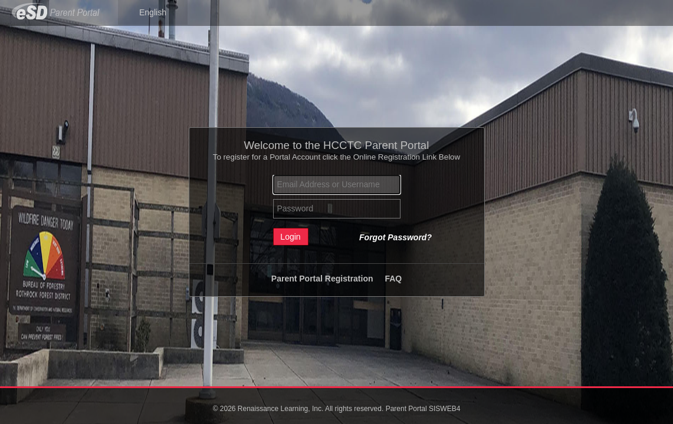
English (152, 12)
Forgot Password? (395, 237)
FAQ (393, 278)
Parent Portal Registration (322, 278)
